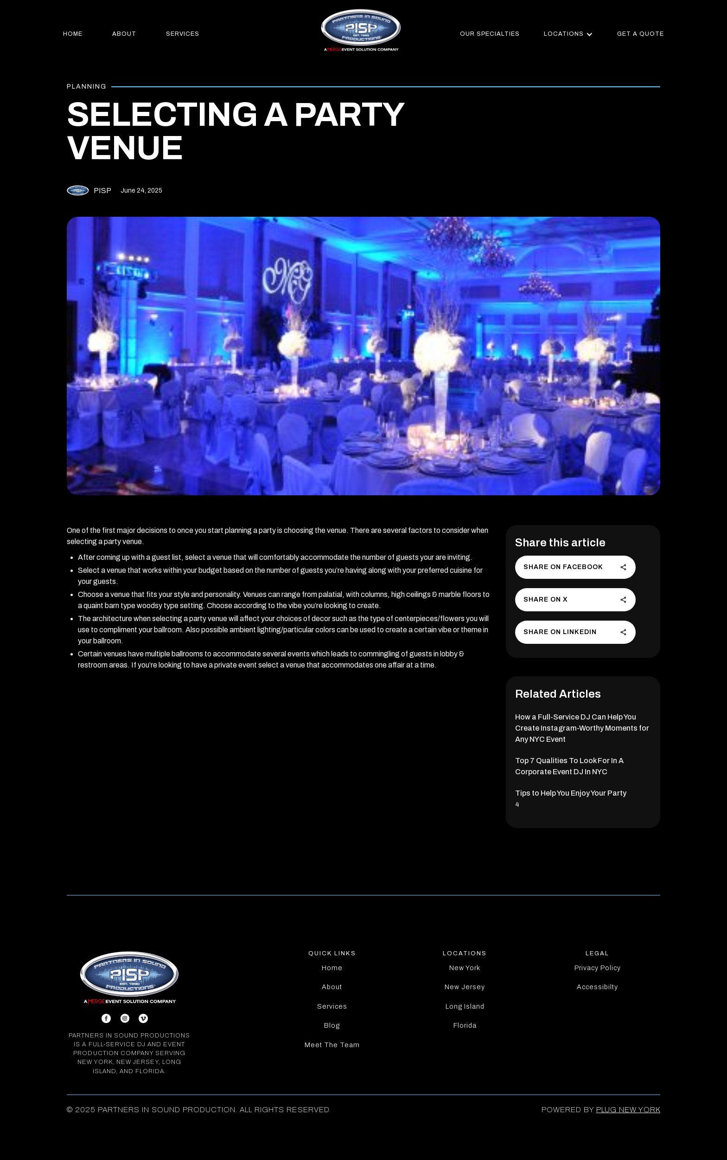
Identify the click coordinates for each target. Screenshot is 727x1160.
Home (332, 968)
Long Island (465, 1006)
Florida (465, 1025)
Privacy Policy (597, 968)
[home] (361, 29)
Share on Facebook (575, 567)
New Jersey (465, 987)
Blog (332, 1025)
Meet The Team (332, 1045)
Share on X (575, 599)
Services (332, 1006)
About (332, 987)
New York (464, 968)
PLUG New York (628, 1110)
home (73, 34)
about (124, 34)
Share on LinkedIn (575, 632)
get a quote (640, 34)
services (182, 34)
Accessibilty (597, 987)
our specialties (490, 34)
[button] (568, 34)
